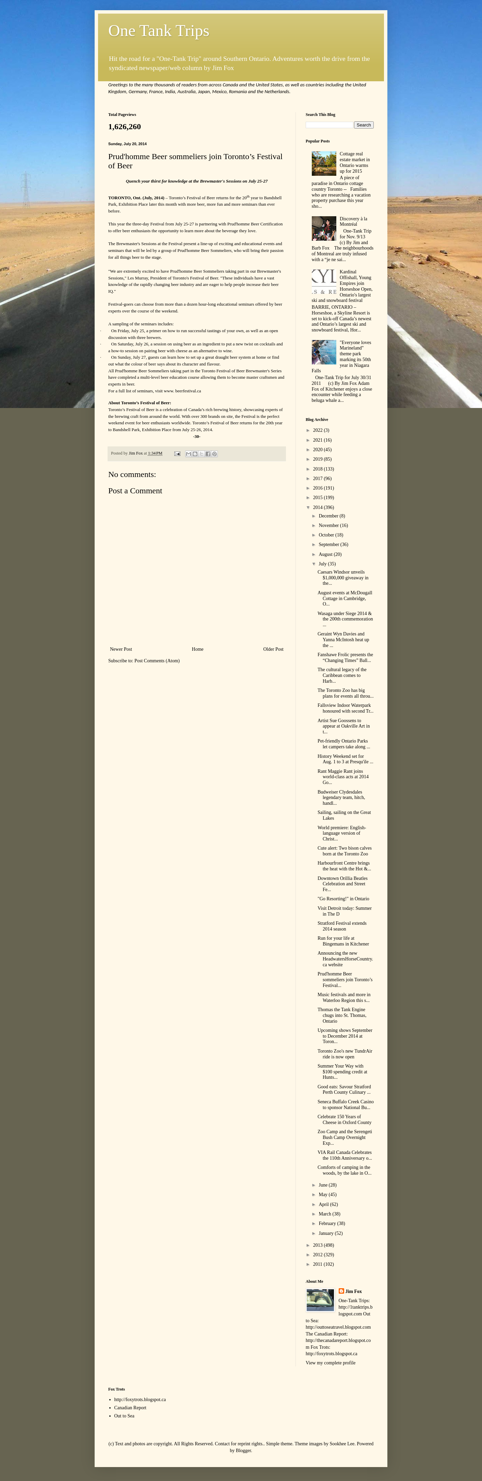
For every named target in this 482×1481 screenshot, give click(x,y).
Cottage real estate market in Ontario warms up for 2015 (355, 162)
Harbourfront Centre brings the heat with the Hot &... (344, 866)
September (329, 544)
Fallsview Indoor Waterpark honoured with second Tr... (345, 708)
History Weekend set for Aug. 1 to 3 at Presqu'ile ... (345, 759)
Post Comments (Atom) (157, 660)
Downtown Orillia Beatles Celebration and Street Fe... (343, 884)
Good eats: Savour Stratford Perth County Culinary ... (344, 1089)
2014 (318, 507)
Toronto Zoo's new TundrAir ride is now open (345, 1054)
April (324, 1204)
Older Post (273, 649)
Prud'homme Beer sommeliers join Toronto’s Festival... (345, 979)
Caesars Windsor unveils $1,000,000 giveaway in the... (343, 577)
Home (198, 649)
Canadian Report (130, 1407)
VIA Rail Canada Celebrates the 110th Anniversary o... (345, 1155)
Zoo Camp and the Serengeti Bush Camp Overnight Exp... (345, 1137)
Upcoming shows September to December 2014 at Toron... (345, 1036)
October (327, 535)
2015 (318, 497)
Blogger (243, 1450)
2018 (318, 469)
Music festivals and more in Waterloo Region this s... (344, 997)
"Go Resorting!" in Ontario (343, 898)
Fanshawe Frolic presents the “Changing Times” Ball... (345, 657)
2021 (318, 440)
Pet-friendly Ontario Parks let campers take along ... (344, 743)
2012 (318, 1254)
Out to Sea (124, 1415)
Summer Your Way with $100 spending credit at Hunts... (342, 1071)
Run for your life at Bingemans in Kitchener (343, 941)
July (323, 563)
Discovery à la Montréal (353, 221)
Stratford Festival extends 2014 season (342, 926)
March (325, 1213)
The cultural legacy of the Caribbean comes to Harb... (342, 675)
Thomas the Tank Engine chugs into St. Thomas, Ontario (342, 1015)
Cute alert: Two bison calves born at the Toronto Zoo (345, 851)
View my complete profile (331, 1362)
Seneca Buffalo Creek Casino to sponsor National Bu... (346, 1104)
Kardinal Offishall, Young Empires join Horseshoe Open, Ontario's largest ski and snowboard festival (342, 286)
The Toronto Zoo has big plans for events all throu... (346, 693)
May (323, 1194)
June (323, 1185)
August (326, 554)
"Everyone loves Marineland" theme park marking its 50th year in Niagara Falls (341, 357)
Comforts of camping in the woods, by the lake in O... (344, 1170)
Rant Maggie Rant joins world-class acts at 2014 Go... (343, 777)
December (329, 515)
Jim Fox (354, 1291)
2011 (318, 1264)
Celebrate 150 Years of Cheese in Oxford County (344, 1119)
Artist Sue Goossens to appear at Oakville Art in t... (344, 726)
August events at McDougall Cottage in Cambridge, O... (345, 598)
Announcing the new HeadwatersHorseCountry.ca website (345, 959)
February (328, 1223)
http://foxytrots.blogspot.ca (140, 1399)
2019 (318, 459)
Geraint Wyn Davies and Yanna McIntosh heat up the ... (343, 639)
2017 (318, 478)
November (329, 525)
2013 (318, 1245)
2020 (318, 449)
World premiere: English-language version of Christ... (342, 833)
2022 (318, 430)
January (327, 1233)
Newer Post (121, 649)
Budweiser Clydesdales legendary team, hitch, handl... (341, 797)
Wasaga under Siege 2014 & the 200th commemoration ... (345, 619)
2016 (318, 488)
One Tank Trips (158, 30)
